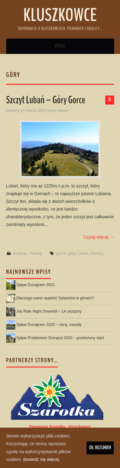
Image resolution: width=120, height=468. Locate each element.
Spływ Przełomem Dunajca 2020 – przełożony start (60, 338)
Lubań (83, 253)
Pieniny (35, 253)
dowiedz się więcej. (41, 459)
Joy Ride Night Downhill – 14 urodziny (49, 311)
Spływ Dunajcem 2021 (35, 285)
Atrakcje (20, 253)
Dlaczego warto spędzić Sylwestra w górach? (55, 298)
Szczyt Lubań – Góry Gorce (46, 100)
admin (63, 111)
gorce (61, 253)
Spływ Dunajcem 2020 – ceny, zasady (49, 324)
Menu (60, 46)
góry (72, 253)
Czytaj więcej (98, 237)
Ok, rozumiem (100, 447)
